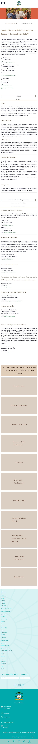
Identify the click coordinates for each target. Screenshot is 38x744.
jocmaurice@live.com (8, 225)
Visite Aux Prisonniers (5, 652)
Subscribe (23, 678)
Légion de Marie (19, 386)
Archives (2, 668)
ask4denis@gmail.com (8, 259)
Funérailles (3, 634)
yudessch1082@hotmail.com (10, 75)
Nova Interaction (22, 737)
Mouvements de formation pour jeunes (18, 200)
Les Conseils (3, 603)
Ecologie (2, 653)
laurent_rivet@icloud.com (9, 62)
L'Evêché (2, 598)
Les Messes (3, 669)
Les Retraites (3, 637)
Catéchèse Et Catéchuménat (6, 618)
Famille (2, 623)
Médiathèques (3, 664)
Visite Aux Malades (4, 648)
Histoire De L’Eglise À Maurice (6, 608)
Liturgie (2, 624)
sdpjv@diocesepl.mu (8, 85)
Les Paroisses (3, 605)
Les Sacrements (4, 632)
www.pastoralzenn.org (8, 87)
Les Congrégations (4, 606)
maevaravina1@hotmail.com (10, 232)
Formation (3, 621)
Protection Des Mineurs (5, 645)
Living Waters (19, 577)
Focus (2, 666)
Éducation (3, 616)
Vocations (18, 96)
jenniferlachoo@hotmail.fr (9, 316)
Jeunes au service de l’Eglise (18, 203)
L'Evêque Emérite (4, 596)
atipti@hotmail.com (8, 287)
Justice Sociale (3, 647)
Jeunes (18, 99)
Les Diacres (3, 600)
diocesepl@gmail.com (8, 722)
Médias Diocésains (4, 659)
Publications (3, 661)
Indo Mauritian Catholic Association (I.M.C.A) (19, 539)
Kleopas (2, 630)
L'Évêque (2, 595)
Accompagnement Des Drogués (6, 650)
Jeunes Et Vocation (4, 619)
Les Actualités (3, 663)
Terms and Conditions (24, 732)
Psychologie (3, 643)
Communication (4, 614)
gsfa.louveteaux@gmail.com (10, 272)
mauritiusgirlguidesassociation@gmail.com (13, 301)
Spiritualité (3, 635)
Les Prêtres (3, 601)
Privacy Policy (33, 732)
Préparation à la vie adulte (18, 206)
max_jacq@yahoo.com (8, 352)
